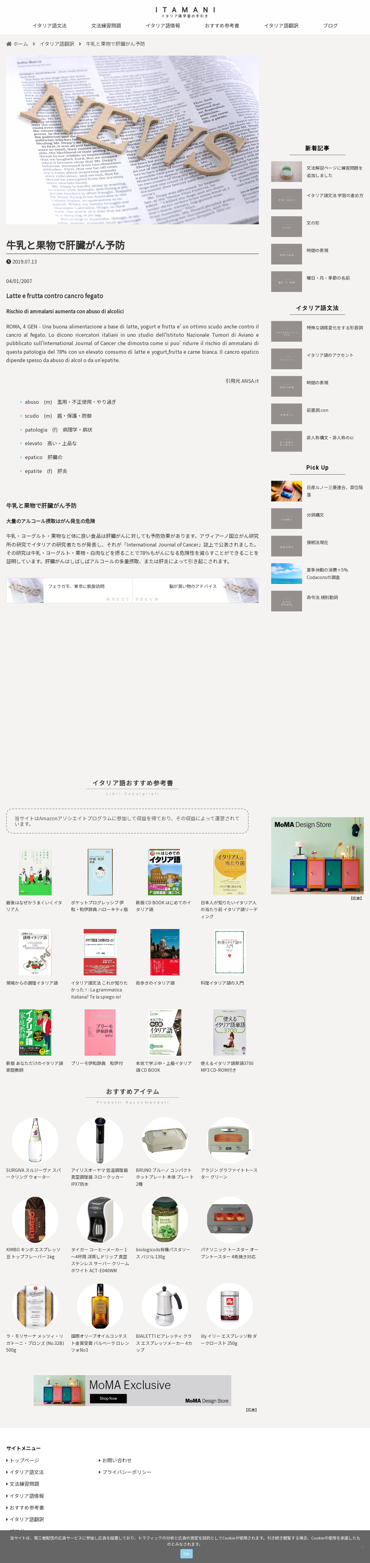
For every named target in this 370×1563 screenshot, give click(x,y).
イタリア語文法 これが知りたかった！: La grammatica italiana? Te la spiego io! (99, 990)
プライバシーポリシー (125, 1472)
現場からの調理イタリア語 (32, 983)
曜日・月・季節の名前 (328, 278)
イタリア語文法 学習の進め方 (335, 195)
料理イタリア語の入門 (222, 983)
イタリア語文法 (49, 25)
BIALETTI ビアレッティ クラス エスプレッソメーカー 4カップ (164, 1343)
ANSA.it (250, 380)
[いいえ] (362, 1547)
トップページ (22, 1460)
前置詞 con (317, 410)
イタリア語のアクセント (330, 355)
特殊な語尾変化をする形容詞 (335, 327)
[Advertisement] (132, 691)
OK (186, 1554)
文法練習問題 (106, 25)
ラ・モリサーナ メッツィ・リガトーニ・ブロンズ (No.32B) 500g (35, 1343)
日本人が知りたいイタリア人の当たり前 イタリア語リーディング (229, 909)
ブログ (330, 25)
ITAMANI (187, 10)
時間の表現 (317, 250)
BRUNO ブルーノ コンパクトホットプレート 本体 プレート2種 (165, 1177)
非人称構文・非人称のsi (330, 437)
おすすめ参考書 (222, 25)
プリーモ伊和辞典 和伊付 (97, 1063)
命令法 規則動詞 (322, 597)
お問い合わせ (115, 1460)
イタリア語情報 (163, 25)
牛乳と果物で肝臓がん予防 (65, 245)
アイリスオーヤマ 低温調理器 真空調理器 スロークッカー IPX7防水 (99, 1177)
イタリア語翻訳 (281, 25)
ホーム (17, 43)
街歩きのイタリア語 (155, 983)
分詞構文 (315, 515)
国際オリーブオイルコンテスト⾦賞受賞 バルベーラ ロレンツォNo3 (100, 1343)
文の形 (313, 223)
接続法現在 (317, 542)
